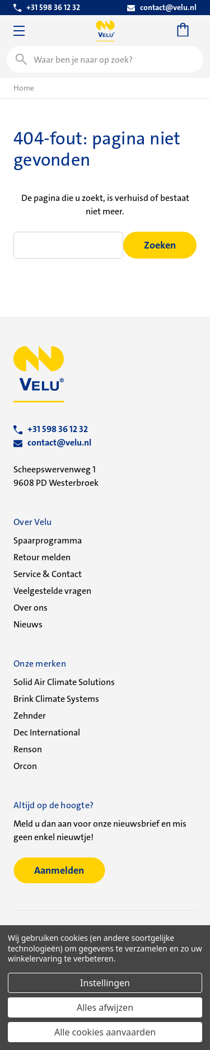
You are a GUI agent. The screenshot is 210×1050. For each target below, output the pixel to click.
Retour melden (42, 557)
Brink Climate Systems (56, 699)
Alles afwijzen (105, 1007)
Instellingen (105, 983)
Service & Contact (47, 574)
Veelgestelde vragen (52, 591)
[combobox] (105, 59)
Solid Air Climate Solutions (64, 682)
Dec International (46, 732)
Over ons (30, 607)
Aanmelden (59, 870)
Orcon (25, 766)
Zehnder (29, 715)
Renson (27, 749)
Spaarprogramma (47, 540)
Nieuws (28, 624)
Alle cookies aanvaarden (105, 1032)
